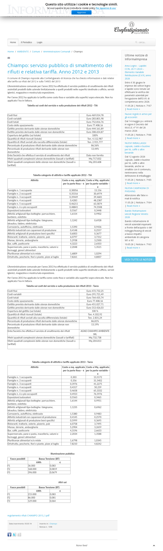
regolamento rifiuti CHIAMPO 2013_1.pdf (28, 515)
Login (39, 42)
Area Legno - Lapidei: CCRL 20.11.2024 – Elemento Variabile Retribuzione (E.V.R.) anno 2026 (138, 72)
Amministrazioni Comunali (56, 51)
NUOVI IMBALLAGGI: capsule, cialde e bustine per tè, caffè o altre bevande (137, 148)
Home (13, 42)
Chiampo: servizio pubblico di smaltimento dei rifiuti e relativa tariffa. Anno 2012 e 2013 (59, 68)
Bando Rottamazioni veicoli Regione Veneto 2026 (136, 214)
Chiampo (53, 523)
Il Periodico (26, 42)
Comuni (36, 51)
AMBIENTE (23, 51)
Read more (132, 109)
